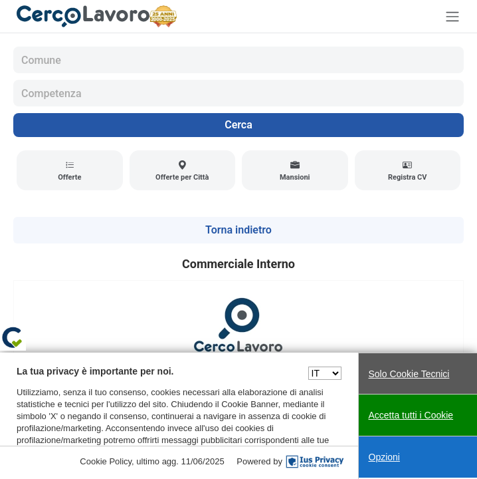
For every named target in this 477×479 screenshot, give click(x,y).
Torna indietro (238, 230)
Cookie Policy (106, 461)
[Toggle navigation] (452, 16)
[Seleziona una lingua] (324, 373)
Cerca (238, 124)
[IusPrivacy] (315, 462)
